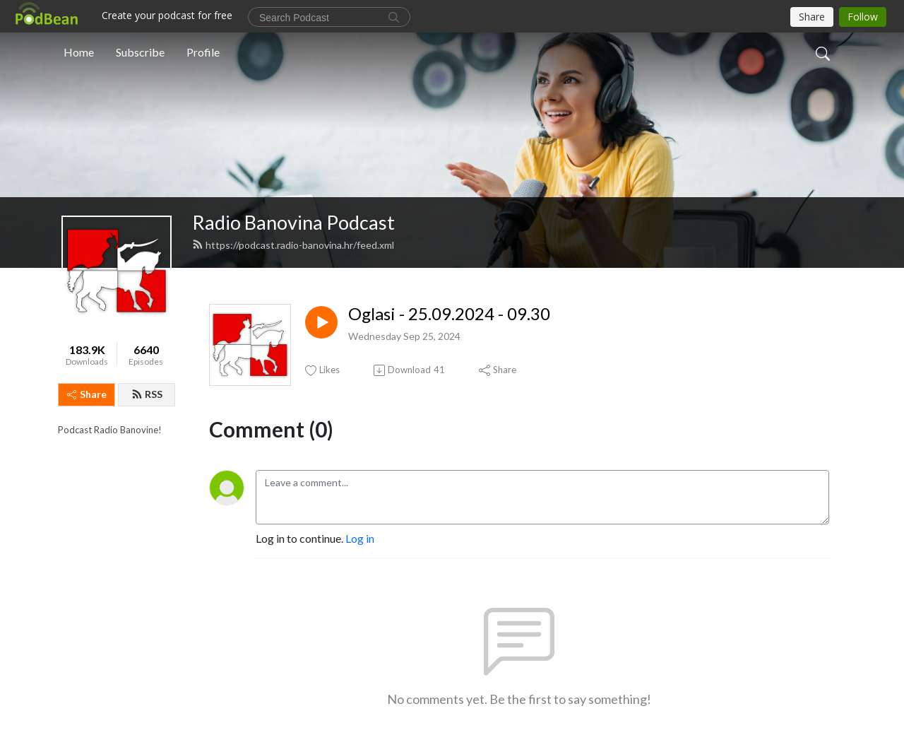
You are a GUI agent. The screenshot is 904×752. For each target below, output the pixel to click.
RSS (146, 394)
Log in (359, 538)
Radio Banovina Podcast (293, 222)
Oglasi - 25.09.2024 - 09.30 (449, 314)
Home (79, 52)
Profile (203, 52)
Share (87, 394)
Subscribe (140, 52)
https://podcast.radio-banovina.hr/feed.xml (293, 245)
